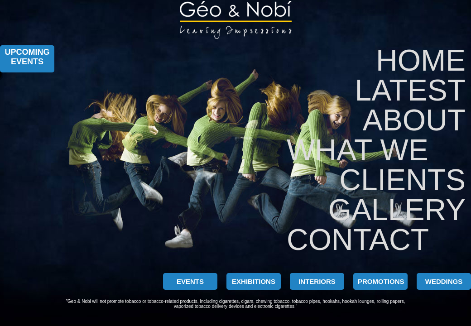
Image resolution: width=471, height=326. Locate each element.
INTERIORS (317, 281)
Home (421, 60)
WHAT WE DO (356, 150)
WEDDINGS (444, 281)
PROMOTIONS (381, 281)
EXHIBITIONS (253, 281)
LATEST (410, 90)
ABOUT (414, 120)
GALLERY (397, 210)
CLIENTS (402, 180)
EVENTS (190, 281)
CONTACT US (356, 239)
